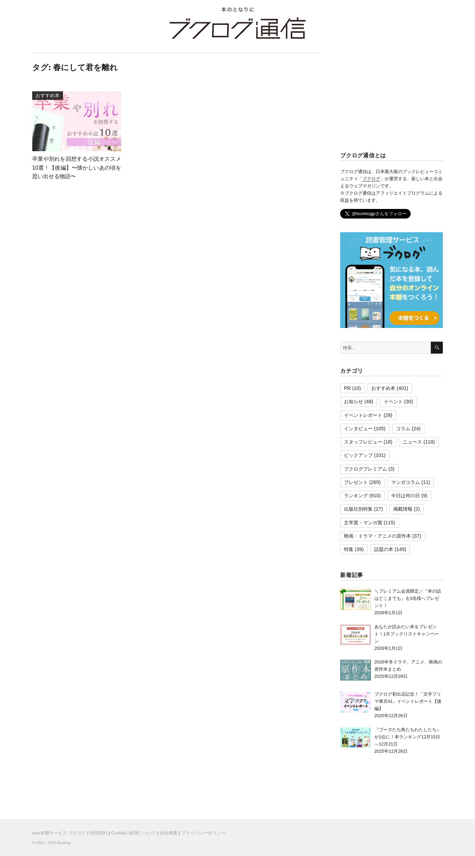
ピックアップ (358, 455)
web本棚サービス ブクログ (59, 832)
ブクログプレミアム (365, 469)
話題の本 (383, 549)
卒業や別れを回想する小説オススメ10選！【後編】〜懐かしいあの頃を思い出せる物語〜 (76, 167)
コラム (403, 428)
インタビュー (358, 428)
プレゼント (356, 482)
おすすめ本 (383, 388)
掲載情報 (402, 509)
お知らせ (353, 401)
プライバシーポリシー (203, 832)
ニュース (412, 442)
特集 (349, 549)
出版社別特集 (358, 509)
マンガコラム (405, 482)
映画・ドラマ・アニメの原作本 (377, 536)
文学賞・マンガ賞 (363, 522)
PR (347, 388)
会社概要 (169, 832)
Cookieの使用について (133, 832)
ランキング (356, 495)
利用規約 (98, 832)
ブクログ (371, 178)
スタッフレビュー (363, 442)
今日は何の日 (405, 495)
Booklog (64, 843)
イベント (393, 401)
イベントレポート (363, 415)
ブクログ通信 (237, 28)
